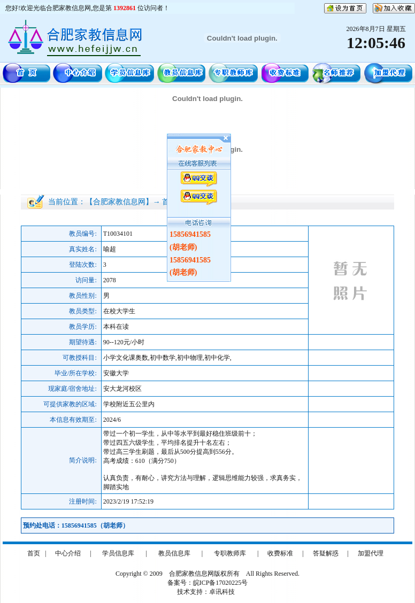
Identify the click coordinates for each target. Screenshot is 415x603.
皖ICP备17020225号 (220, 582)
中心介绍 (68, 553)
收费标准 (280, 553)
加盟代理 (370, 553)
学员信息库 (118, 553)
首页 (33, 553)
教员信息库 (174, 553)
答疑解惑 (326, 553)
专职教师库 (230, 553)
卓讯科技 (222, 592)
